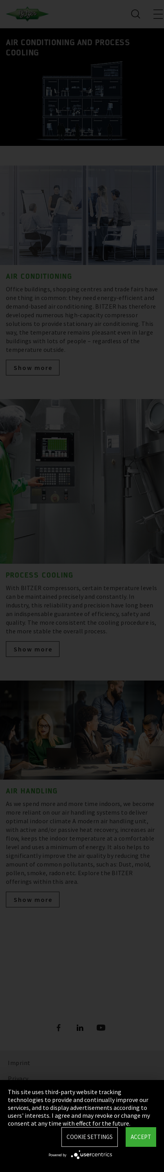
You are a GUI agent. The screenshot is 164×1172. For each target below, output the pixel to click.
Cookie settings (90, 1137)
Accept (141, 1137)
